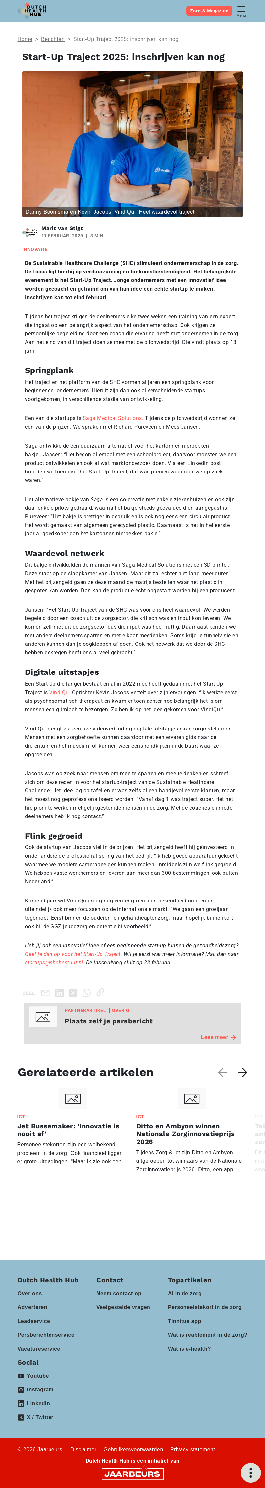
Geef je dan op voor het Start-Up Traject (73, 954)
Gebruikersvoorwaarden (133, 1449)
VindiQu (59, 692)
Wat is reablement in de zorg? (208, 1335)
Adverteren (32, 1307)
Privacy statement (192, 1449)
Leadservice (34, 1321)
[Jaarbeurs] (133, 1474)
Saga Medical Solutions (114, 418)
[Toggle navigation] (241, 10)
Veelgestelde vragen (123, 1307)
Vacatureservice (39, 1349)
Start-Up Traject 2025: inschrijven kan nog (126, 39)
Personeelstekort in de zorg (205, 1307)
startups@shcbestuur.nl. (55, 962)
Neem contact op (118, 1293)
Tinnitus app (184, 1321)
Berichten (53, 39)
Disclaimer (83, 1449)
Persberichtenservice (46, 1335)
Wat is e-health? (189, 1349)
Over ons (30, 1293)
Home (25, 39)
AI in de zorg (185, 1293)
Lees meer (218, 1037)
